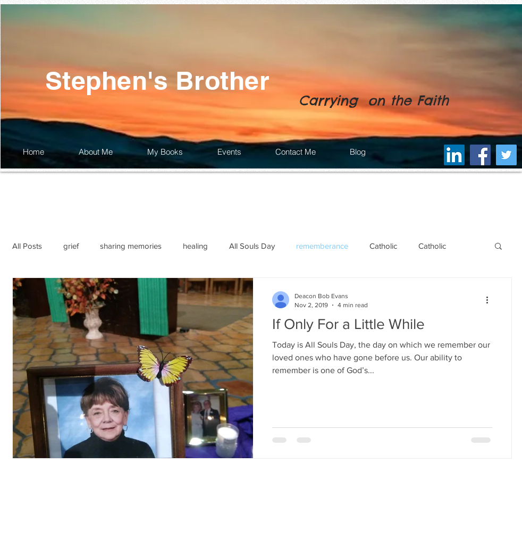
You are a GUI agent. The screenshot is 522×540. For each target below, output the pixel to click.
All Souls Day (252, 245)
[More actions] (490, 299)
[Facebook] (480, 155)
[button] (498, 246)
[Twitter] (506, 155)
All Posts (27, 245)
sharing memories (131, 245)
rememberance (322, 245)
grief (71, 245)
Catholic (383, 245)
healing (195, 245)
